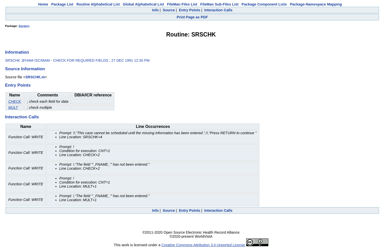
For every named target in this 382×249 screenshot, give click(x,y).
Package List (62, 4)
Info (155, 10)
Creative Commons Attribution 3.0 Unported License (203, 245)
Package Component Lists (264, 4)
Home (43, 4)
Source (169, 10)
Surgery (24, 25)
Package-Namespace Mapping (316, 4)
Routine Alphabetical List (98, 4)
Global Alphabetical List (143, 4)
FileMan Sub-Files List (219, 4)
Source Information (25, 68)
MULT (13, 107)
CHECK (14, 101)
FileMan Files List (182, 4)
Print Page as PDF (192, 17)
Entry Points (189, 10)
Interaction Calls (218, 10)
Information (17, 52)
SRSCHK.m (35, 77)
